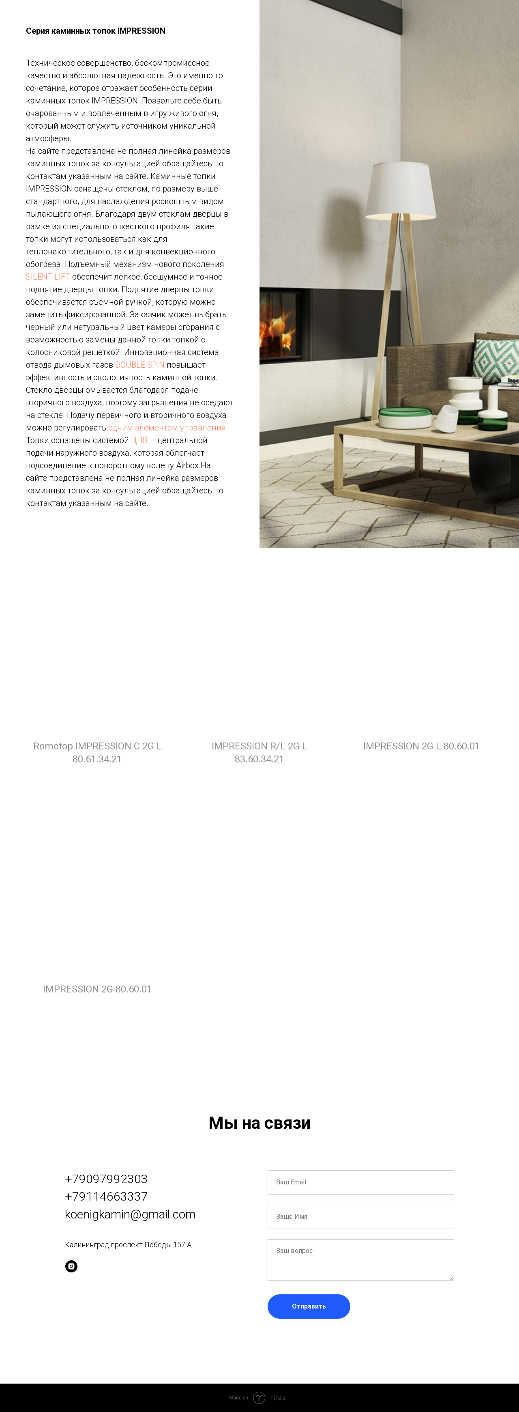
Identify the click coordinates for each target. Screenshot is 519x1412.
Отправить (309, 1306)
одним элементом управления (167, 428)
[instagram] (71, 1266)
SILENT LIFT (48, 277)
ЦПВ (139, 440)
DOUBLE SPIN (140, 365)
